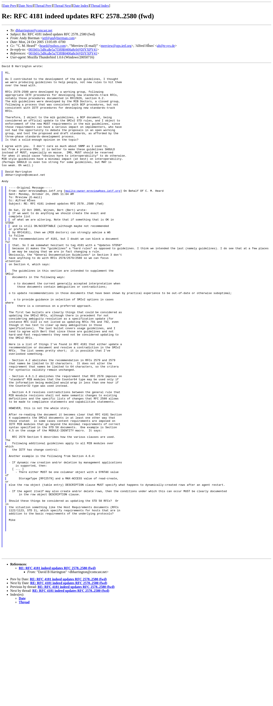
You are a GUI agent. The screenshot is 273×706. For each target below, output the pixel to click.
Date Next (26, 5)
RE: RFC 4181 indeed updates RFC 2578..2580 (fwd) (57, 666)
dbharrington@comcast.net (33, 30)
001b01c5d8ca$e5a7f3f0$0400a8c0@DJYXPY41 (63, 49)
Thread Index (100, 5)
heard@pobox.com (53, 46)
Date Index (81, 5)
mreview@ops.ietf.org (116, 46)
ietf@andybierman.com (58, 38)
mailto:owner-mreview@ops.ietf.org (92, 216)
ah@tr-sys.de (166, 46)
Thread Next (62, 5)
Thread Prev (43, 5)
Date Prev (9, 5)
